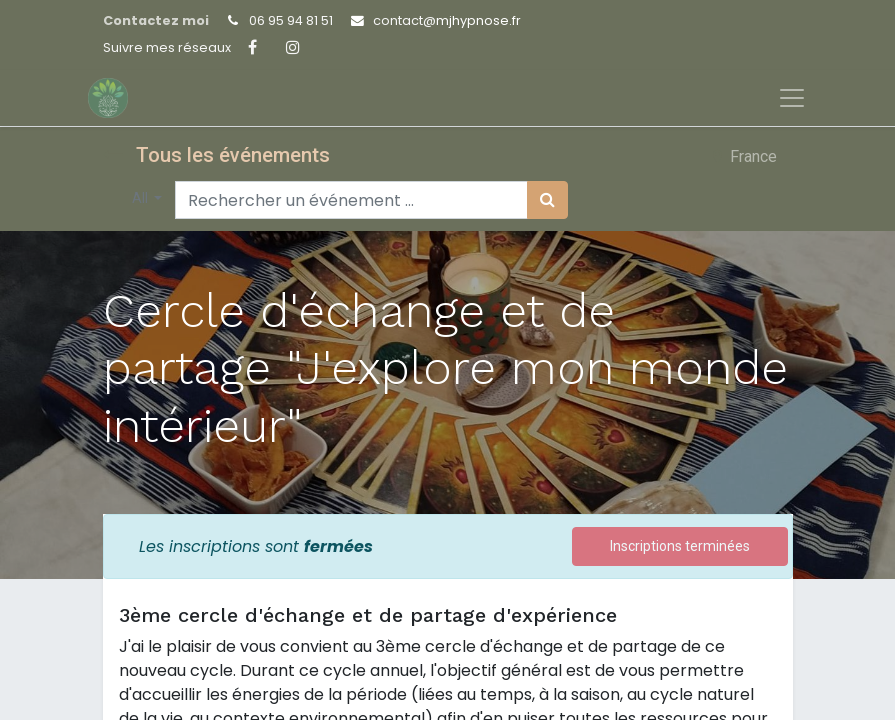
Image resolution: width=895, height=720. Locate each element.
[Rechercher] (547, 200)
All (141, 198)
